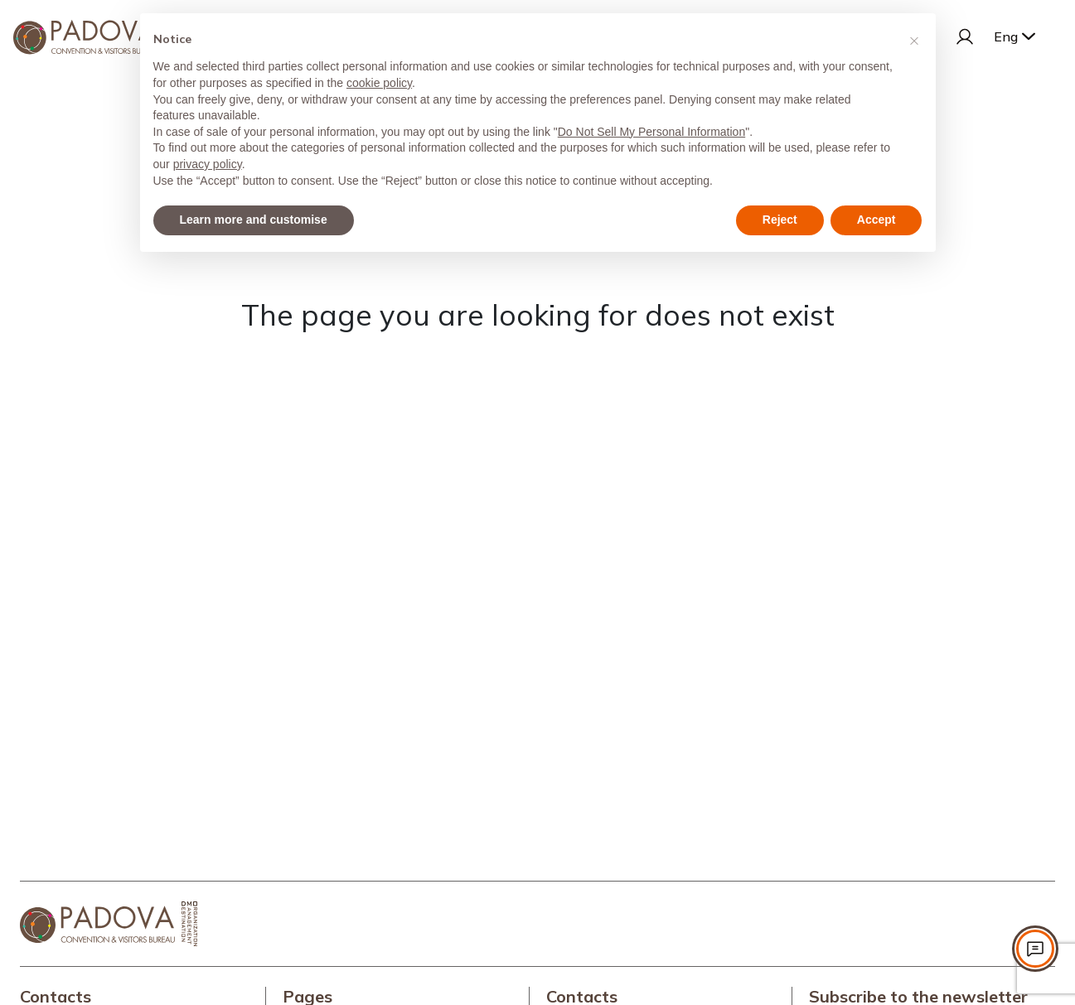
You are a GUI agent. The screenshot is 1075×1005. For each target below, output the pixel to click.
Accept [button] (876, 219)
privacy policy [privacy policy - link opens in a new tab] (207, 164)
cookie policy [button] (379, 82)
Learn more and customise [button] (253, 219)
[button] (914, 40)
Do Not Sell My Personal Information (651, 131)
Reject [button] (780, 219)
